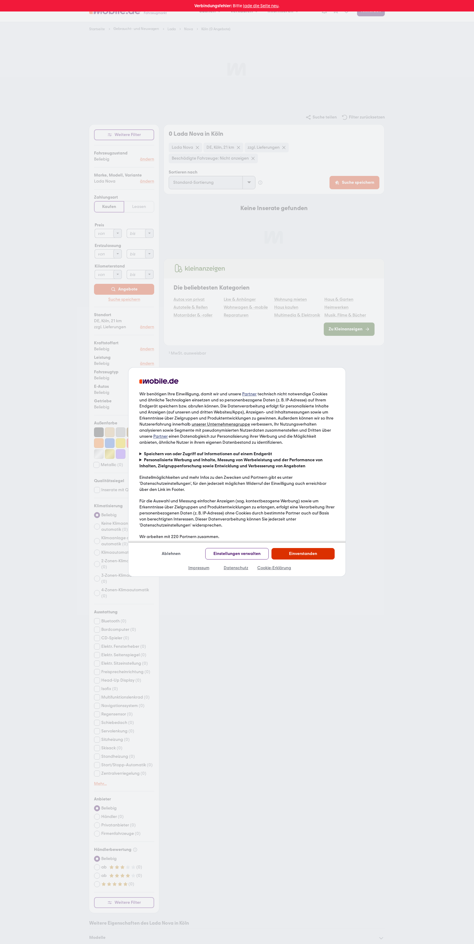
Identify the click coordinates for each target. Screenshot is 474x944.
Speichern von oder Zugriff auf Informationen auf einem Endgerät (208, 453)
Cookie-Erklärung (274, 567)
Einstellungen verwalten (237, 553)
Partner (249, 394)
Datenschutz (236, 567)
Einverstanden (303, 553)
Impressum (198, 567)
